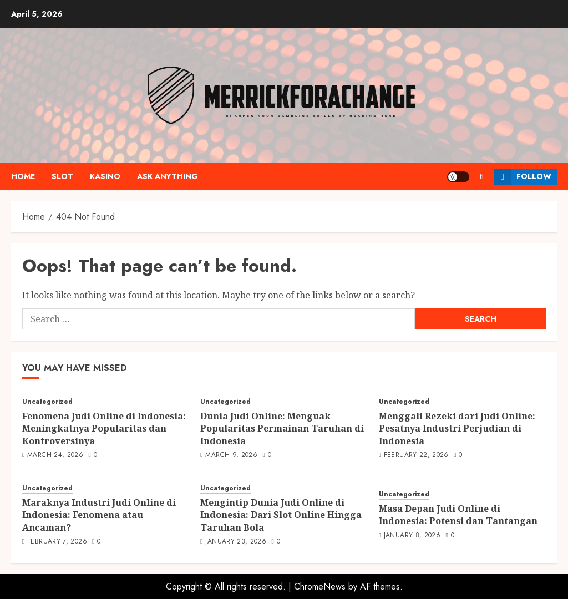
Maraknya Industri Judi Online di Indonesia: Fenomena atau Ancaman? (99, 515)
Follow (522, 177)
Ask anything (167, 176)
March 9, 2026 (231, 455)
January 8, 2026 (412, 535)
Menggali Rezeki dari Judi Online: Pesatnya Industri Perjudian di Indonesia (457, 428)
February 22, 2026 (416, 455)
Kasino (105, 176)
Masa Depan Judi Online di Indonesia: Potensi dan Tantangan (458, 514)
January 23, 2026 (235, 541)
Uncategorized (47, 402)
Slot (62, 176)
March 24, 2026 (55, 455)
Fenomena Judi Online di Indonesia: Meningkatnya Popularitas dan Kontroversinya (104, 428)
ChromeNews (320, 586)
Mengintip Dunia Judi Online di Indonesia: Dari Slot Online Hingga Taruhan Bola (281, 515)
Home (23, 176)
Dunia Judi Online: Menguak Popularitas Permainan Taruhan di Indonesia (282, 428)
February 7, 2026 (57, 541)
